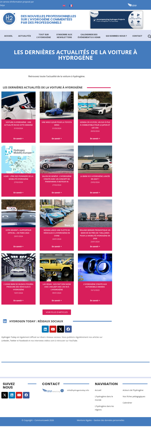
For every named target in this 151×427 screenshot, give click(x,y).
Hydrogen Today (8, 338)
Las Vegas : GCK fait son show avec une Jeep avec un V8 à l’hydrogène (56, 287)
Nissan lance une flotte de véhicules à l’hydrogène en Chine (56, 233)
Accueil (8, 36)
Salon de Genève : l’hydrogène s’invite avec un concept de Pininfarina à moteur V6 (57, 180)
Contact (137, 36)
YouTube (73, 341)
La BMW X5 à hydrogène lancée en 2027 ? (95, 177)
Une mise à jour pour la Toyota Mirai (56, 123)
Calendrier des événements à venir (89, 35)
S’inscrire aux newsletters (64, 35)
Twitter (13, 341)
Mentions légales (84, 421)
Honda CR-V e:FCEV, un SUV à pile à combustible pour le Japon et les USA (95, 125)
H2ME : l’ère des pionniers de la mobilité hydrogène (18, 177)
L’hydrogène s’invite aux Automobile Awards (95, 286)
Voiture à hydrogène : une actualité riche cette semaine (18, 123)
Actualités (24, 36)
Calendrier (127, 403)
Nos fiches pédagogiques (134, 397)
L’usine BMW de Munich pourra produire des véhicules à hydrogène (18, 287)
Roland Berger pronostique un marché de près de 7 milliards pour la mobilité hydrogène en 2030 (95, 234)
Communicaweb (41, 421)
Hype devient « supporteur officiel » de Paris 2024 (18, 232)
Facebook (23, 341)
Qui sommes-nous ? (116, 36)
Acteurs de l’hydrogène (133, 391)
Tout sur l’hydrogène (44, 35)
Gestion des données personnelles (110, 421)
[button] (57, 313)
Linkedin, (5, 341)
